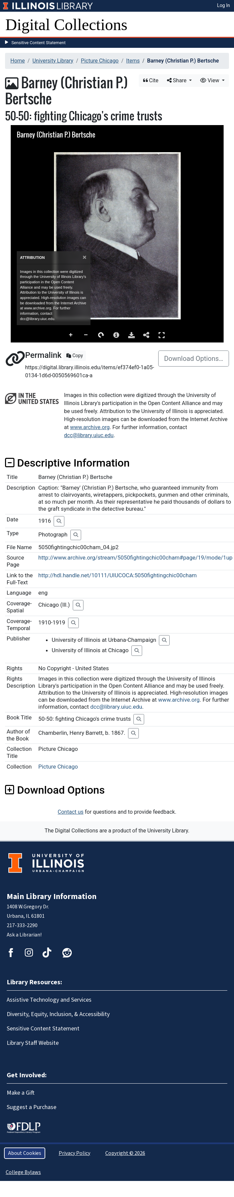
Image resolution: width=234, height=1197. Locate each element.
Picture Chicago (99, 61)
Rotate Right (101, 335)
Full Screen (162, 335)
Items (132, 61)
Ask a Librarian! (24, 934)
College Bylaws (23, 1172)
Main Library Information (52, 896)
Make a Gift (21, 1093)
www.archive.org (90, 427)
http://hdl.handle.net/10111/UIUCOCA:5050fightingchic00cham (117, 575)
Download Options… (193, 359)
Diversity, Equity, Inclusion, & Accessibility (58, 1014)
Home (17, 61)
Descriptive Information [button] (67, 463)
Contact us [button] (70, 812)
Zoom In (71, 335)
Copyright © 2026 (125, 1153)
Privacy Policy (74, 1153)
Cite (151, 80)
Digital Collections (66, 24)
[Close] (84, 257)
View (210, 80)
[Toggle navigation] (224, 24)
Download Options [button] (55, 790)
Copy (74, 355)
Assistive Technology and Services (49, 1000)
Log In (223, 5)
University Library (53, 61)
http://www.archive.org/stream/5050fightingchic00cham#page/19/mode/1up (135, 557)
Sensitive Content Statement (38, 42)
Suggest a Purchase (31, 1107)
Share (177, 80)
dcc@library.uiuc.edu (89, 435)
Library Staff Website (33, 1043)
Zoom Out (86, 335)
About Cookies (24, 1153)
